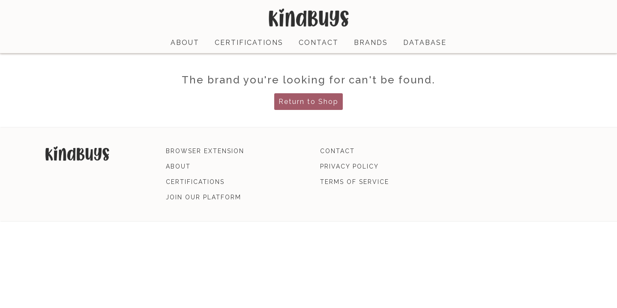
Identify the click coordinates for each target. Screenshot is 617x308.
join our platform (203, 197)
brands (371, 42)
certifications (249, 42)
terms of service (354, 181)
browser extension (205, 151)
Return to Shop (308, 102)
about (185, 42)
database (424, 42)
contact (318, 42)
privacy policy (349, 166)
